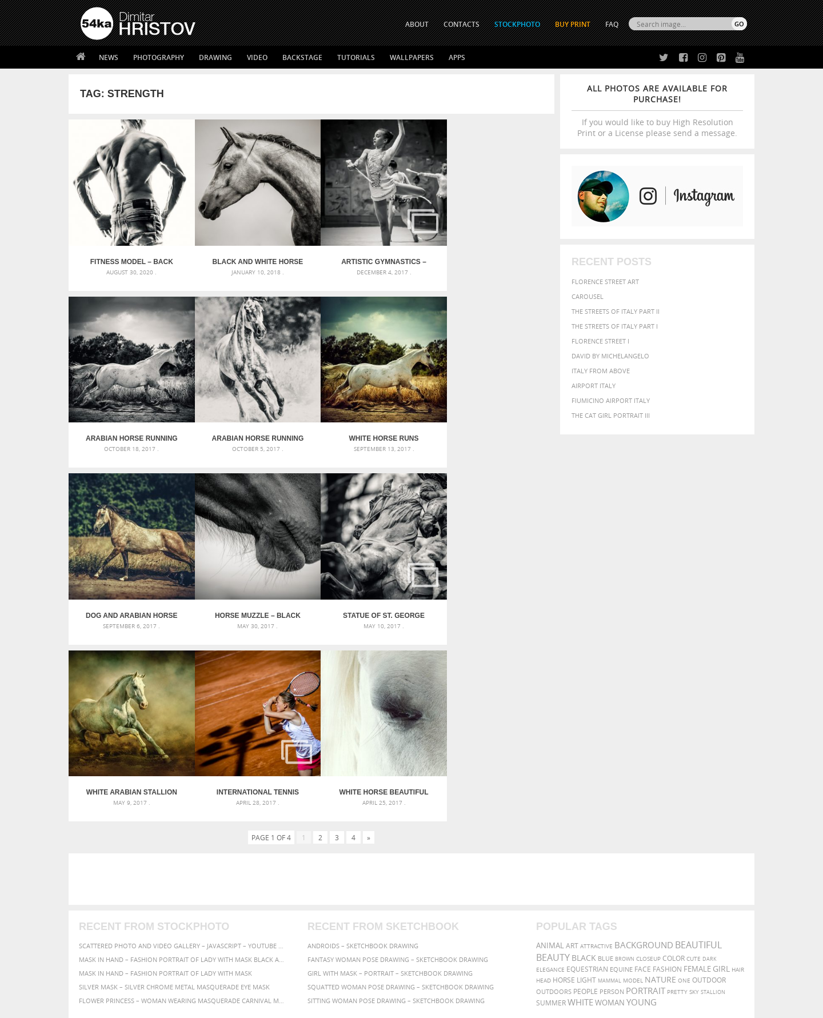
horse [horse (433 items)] (564, 790)
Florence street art (605, 281)
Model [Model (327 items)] (633, 790)
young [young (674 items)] (641, 811)
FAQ (611, 24)
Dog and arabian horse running (372, 429)
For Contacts (269, 938)
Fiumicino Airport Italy (611, 400)
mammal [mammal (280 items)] (609, 790)
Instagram (441, 911)
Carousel (588, 296)
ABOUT (417, 24)
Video (257, 57)
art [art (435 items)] (572, 755)
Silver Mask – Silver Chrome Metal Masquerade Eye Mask (174, 796)
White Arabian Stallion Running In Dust (250, 602)
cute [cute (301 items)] (693, 768)
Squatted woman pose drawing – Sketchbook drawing (400, 796)
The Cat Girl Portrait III (611, 415)
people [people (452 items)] (585, 801)
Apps (457, 57)
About (256, 881)
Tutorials (356, 57)
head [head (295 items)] (543, 790)
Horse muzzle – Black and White (494, 429)
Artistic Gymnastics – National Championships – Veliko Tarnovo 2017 (372, 257)
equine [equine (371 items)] (621, 779)
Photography (158, 57)
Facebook (440, 896)
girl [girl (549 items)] (721, 778)
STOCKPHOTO (517, 24)
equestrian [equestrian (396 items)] (587, 779)
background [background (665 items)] (643, 754)
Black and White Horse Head (250, 257)
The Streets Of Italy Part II (616, 311)
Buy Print (572, 24)
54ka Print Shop (106, 881)
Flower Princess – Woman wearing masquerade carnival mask (183, 810)
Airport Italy (594, 385)
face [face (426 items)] (642, 778)
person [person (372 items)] (612, 801)
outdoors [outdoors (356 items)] (554, 801)
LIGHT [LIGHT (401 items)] (586, 789)
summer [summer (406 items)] (551, 812)
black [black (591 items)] (584, 767)
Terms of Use (238, 1005)
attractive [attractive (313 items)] (596, 756)
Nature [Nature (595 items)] (660, 789)
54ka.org (175, 1005)
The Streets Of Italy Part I (615, 326)
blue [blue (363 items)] (605, 768)
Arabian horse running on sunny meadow (129, 429)
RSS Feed (318, 979)
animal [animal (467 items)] (550, 755)
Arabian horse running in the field (494, 257)
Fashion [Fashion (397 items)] (667, 779)
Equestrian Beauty (200, 979)
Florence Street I (600, 341)
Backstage (302, 57)
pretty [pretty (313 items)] (677, 801)
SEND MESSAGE (646, 904)
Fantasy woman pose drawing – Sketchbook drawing (397, 769)
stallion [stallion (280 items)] (713, 801)
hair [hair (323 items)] (738, 779)
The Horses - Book (110, 924)
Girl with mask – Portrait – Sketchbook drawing (390, 783)
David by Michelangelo (610, 356)
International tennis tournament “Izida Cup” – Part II (372, 602)
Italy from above (601, 370)
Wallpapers (412, 57)
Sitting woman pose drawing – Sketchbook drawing (396, 810)
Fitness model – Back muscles (129, 257)
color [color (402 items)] (673, 768)
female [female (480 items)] (697, 779)
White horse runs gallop (251, 429)
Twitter (437, 881)
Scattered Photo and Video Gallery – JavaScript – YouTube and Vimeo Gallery (183, 755)
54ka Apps (96, 938)
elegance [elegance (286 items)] (550, 779)
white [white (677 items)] (580, 811)
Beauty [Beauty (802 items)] (553, 767)
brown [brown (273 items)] (624, 768)
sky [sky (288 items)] (694, 801)
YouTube (438, 941)
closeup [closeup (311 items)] (648, 768)
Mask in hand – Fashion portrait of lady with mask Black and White (183, 769)
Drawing (215, 57)
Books (256, 909)
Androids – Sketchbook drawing (362, 755)
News (108, 57)
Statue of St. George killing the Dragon (129, 602)
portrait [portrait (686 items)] (645, 800)
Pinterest (439, 926)
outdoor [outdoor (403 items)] (709, 789)
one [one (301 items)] (684, 790)
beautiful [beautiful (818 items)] (698, 754)
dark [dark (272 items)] (709, 768)
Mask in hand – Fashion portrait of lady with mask (165, 783)
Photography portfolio (122, 909)
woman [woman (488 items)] (610, 812)
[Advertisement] (414, 688)
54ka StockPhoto (109, 895)
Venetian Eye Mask (268, 979)
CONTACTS (462, 24)
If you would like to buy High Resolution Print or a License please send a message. (657, 110)
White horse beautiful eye (493, 602)
